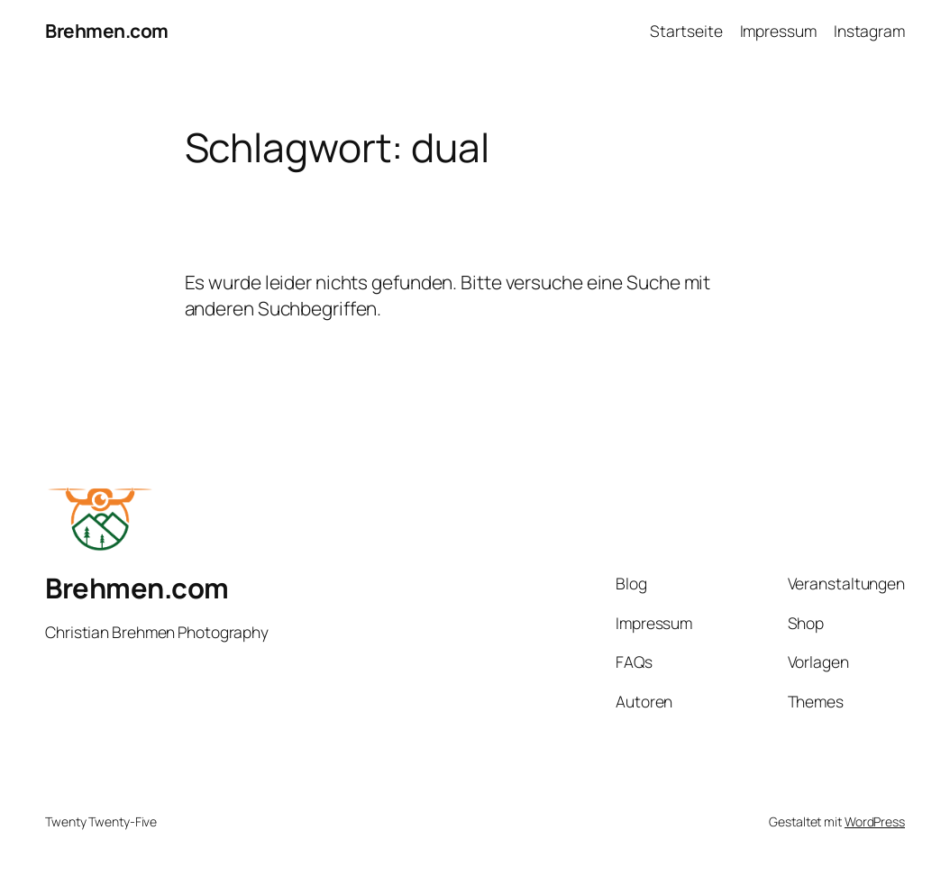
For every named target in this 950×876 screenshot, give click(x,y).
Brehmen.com (107, 30)
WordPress (875, 821)
